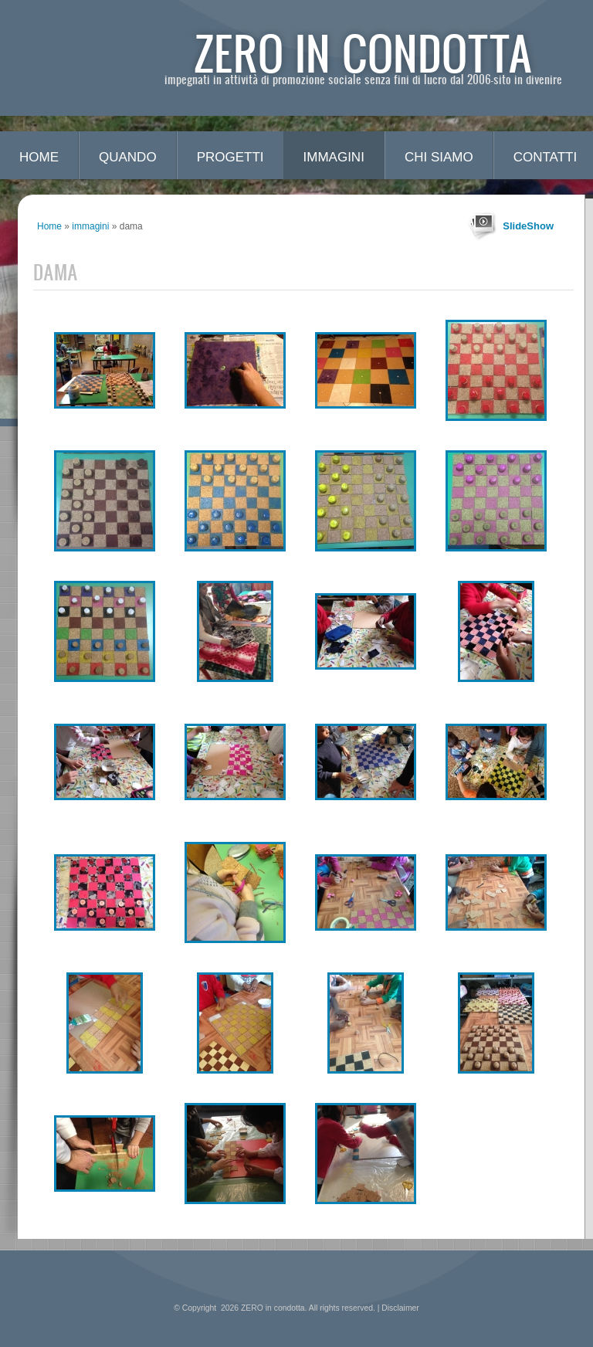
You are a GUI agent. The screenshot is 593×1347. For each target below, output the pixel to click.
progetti (230, 157)
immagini (333, 157)
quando (128, 157)
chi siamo (439, 157)
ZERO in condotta (363, 52)
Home (39, 157)
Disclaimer (400, 1308)
